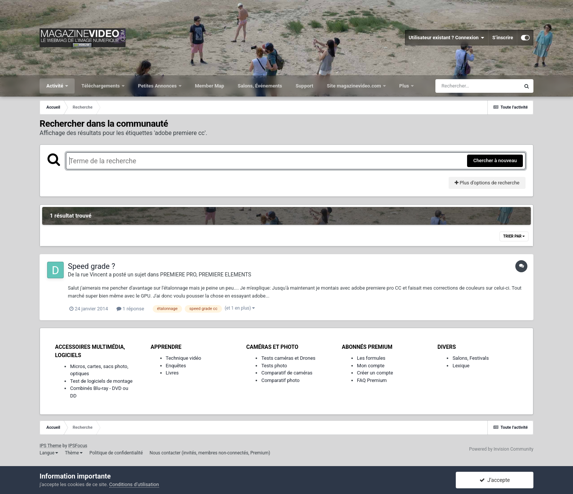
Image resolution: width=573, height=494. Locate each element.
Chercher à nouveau (495, 160)
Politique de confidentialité (116, 453)
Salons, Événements (260, 86)
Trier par (514, 236)
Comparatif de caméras (287, 373)
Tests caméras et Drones (288, 358)
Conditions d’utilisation (134, 484)
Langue (49, 453)
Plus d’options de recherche (487, 183)
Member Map (209, 86)
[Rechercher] (477, 86)
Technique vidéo (183, 358)
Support (304, 86)
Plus (404, 86)
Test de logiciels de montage (101, 381)
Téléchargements (101, 86)
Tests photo (274, 365)
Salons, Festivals (470, 358)
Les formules (371, 358)
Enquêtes (176, 365)
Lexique (460, 365)
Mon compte (371, 365)
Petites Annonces (158, 86)
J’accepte (495, 480)
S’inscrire (502, 37)
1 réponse (130, 308)
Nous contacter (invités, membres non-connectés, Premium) (210, 453)
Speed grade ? (91, 266)
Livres (172, 373)
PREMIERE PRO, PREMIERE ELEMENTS (205, 275)
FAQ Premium (372, 380)
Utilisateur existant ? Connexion (446, 38)
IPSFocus (77, 445)
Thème (74, 453)
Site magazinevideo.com (354, 86)
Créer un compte (375, 373)
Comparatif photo (280, 380)
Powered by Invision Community (501, 449)
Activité (55, 86)
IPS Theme (50, 445)
